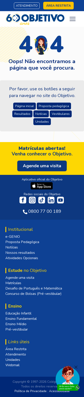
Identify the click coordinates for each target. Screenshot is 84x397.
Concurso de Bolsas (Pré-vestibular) (33, 293)
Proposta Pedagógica (22, 242)
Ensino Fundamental (21, 318)
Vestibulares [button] (61, 114)
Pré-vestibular (16, 329)
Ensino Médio (15, 324)
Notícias (11, 247)
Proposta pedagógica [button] (54, 106)
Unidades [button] (42, 122)
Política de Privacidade (31, 391)
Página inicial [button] (24, 106)
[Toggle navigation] (72, 19)
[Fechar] (76, 367)
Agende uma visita (19, 277)
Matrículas (13, 283)
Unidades (12, 359)
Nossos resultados (20, 252)
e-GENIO (12, 236)
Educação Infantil (18, 313)
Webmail (12, 365)
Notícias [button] (41, 114)
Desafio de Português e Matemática (33, 288)
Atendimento (27, 6)
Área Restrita (15, 349)
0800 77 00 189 (44, 211)
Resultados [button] (22, 114)
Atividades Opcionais (21, 258)
